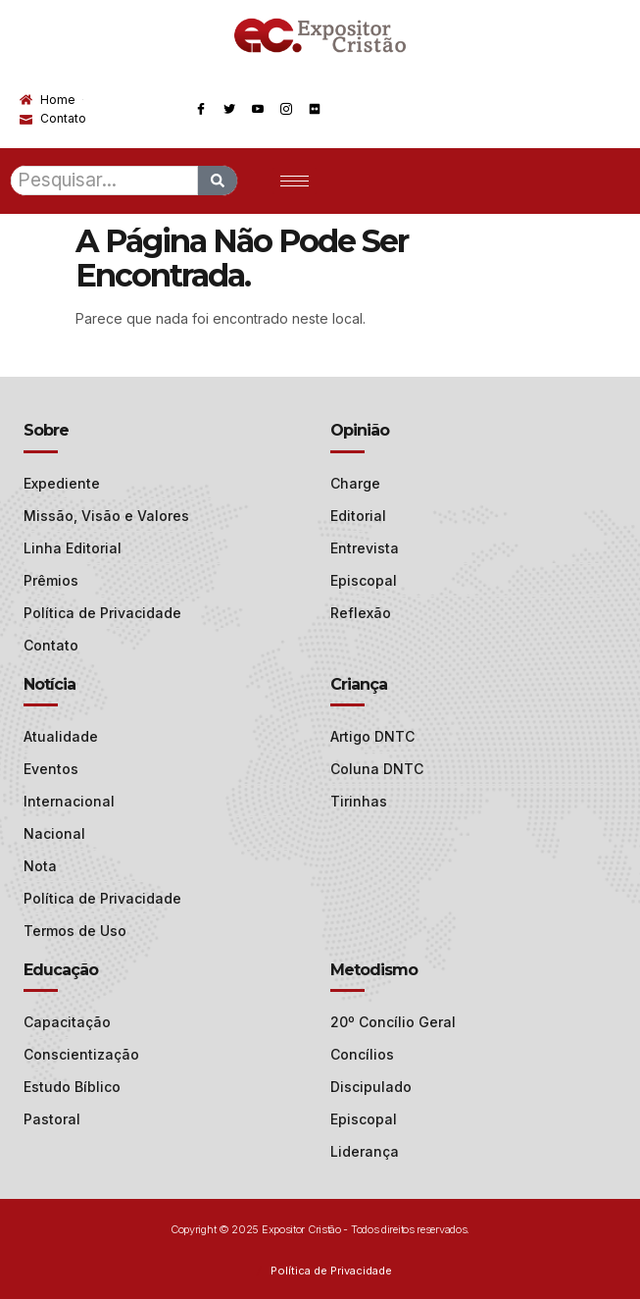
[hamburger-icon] (294, 181)
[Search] (217, 181)
